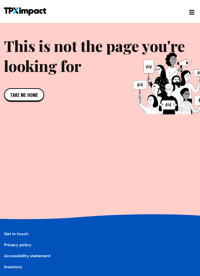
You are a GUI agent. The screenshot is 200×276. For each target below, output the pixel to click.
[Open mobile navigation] (191, 11)
